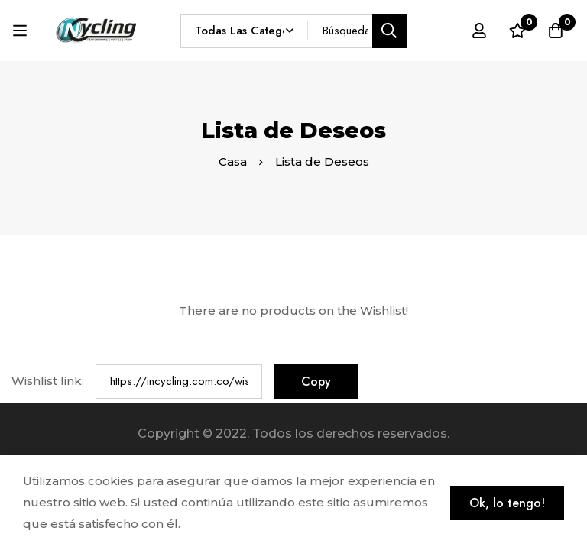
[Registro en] (479, 30)
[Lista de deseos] (517, 30)
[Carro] (556, 30)
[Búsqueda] (389, 31)
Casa (233, 161)
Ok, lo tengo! (507, 503)
